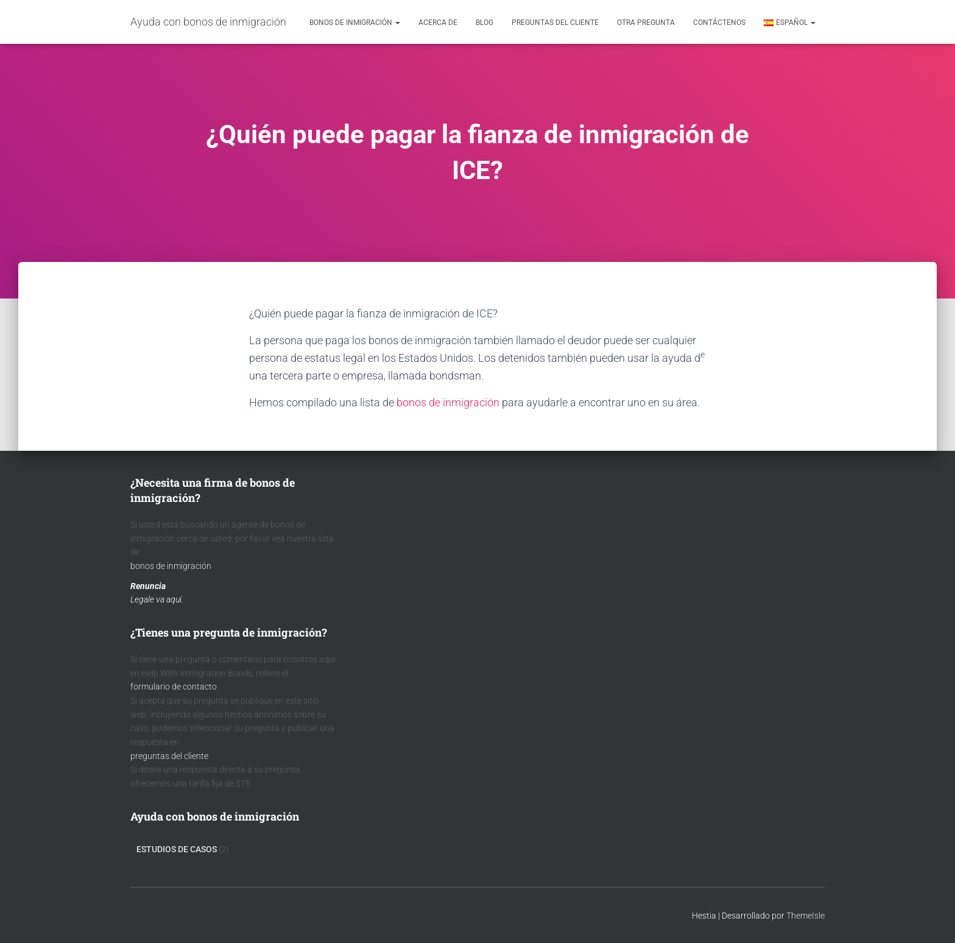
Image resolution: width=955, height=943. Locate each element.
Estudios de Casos (176, 849)
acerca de (437, 22)
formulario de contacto (173, 686)
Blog (484, 22)
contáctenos (719, 22)
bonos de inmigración (447, 402)
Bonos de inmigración (354, 22)
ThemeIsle (805, 915)
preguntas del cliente (169, 756)
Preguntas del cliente (555, 22)
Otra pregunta (646, 22)
